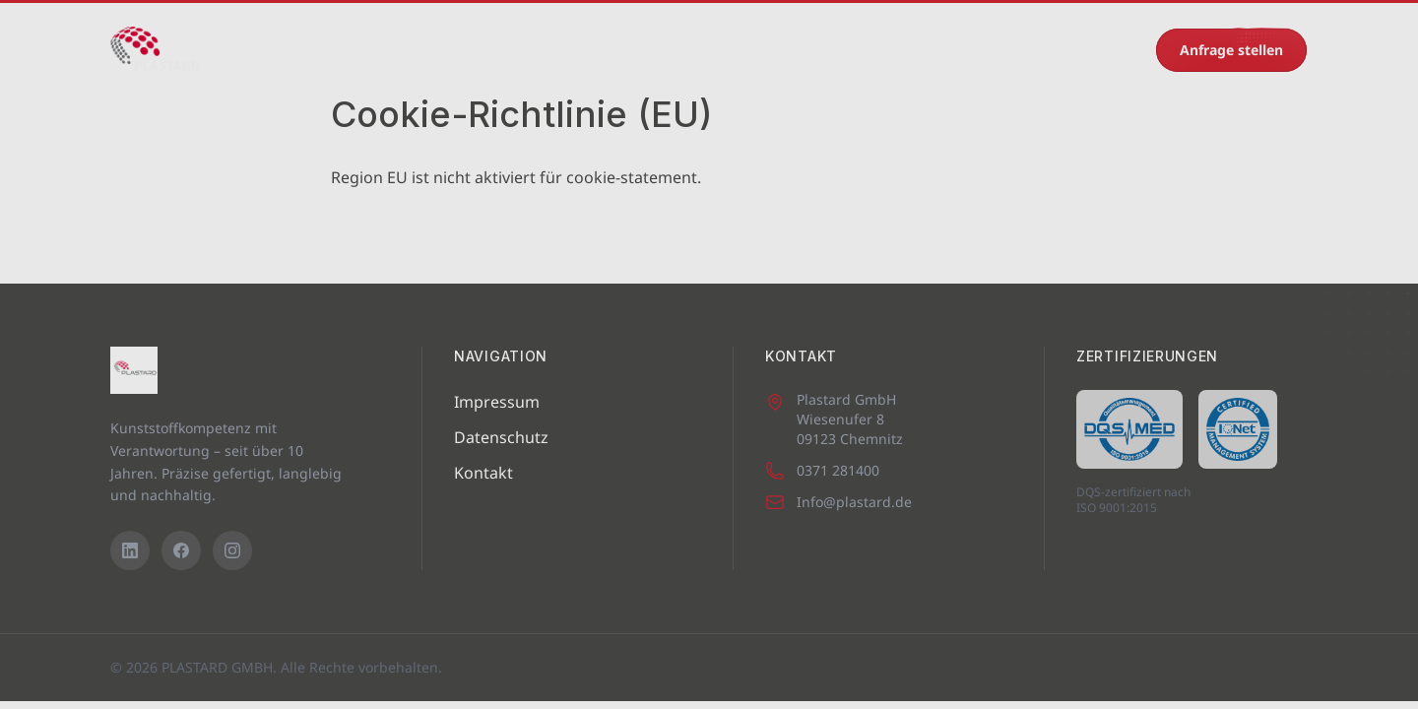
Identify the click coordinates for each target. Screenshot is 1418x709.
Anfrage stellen (1231, 49)
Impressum (497, 402)
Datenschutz (501, 437)
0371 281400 (1087, 49)
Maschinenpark (404, 49)
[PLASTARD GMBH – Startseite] (155, 50)
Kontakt (956, 49)
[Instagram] (232, 550)
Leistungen (529, 49)
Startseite (283, 49)
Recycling (861, 49)
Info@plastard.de (838, 502)
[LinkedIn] (130, 550)
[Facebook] (181, 550)
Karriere (767, 49)
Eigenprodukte (653, 49)
